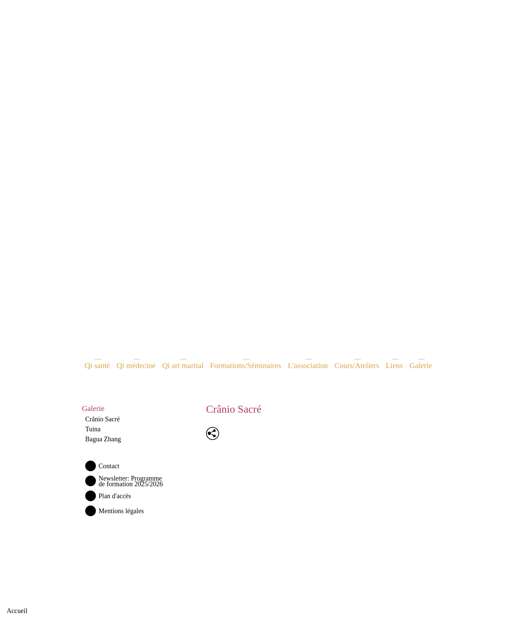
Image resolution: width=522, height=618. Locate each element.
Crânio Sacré (102, 419)
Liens (394, 365)
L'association (308, 365)
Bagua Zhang (103, 439)
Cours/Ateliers (357, 365)
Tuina (93, 429)
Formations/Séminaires (245, 365)
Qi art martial (182, 365)
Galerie (420, 365)
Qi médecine (136, 365)
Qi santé (97, 365)
